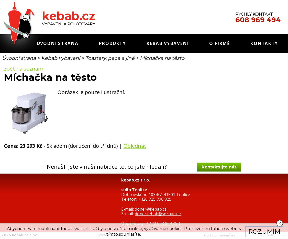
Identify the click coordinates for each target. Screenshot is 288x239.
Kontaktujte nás (219, 167)
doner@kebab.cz (151, 209)
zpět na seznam (23, 69)
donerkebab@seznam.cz (158, 214)
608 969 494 (258, 20)
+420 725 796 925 (154, 199)
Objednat (135, 145)
